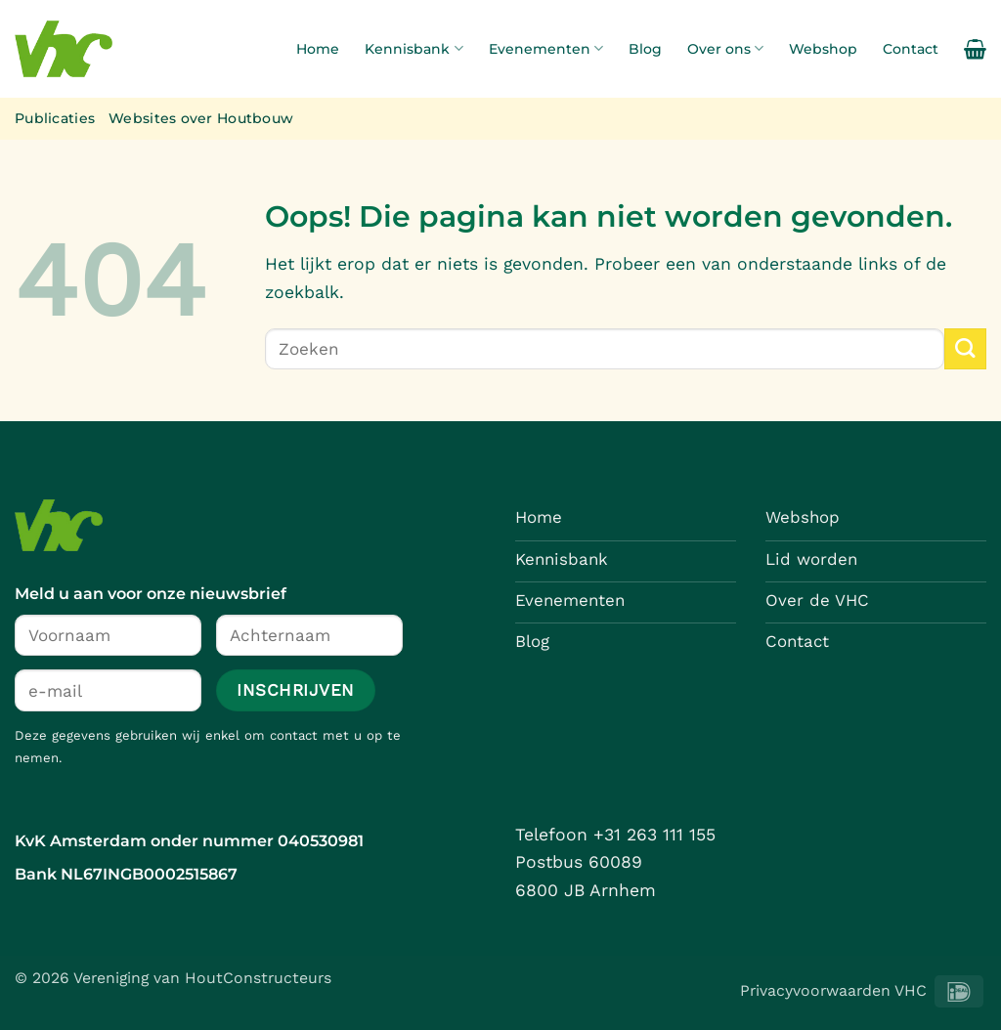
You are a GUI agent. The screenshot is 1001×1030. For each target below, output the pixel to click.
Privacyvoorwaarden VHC (833, 990)
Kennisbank (413, 48)
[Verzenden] (965, 349)
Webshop (823, 49)
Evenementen (546, 48)
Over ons (725, 48)
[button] (975, 48)
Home (317, 49)
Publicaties (55, 118)
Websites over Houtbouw (201, 118)
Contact (910, 49)
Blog (645, 49)
